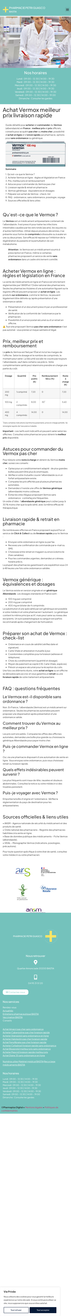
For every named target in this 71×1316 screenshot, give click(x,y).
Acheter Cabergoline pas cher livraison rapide (26, 1032)
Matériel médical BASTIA (31, 1061)
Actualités (8, 1010)
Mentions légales (34, 1107)
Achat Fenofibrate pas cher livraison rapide (24, 1042)
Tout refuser (16, 1310)
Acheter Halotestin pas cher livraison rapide (25, 1039)
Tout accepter (43, 1310)
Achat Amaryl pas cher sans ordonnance (23, 1029)
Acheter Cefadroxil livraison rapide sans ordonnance (29, 1045)
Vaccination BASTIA (13, 1017)
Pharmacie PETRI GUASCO (27, 7)
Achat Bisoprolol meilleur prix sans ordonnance (27, 1048)
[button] (67, 9)
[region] (30, 1301)
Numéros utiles (10, 1061)
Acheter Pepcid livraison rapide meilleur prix (25, 1052)
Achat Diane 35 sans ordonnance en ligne (24, 1055)
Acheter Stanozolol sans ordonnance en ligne (26, 1035)
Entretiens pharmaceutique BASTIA (21, 1013)
